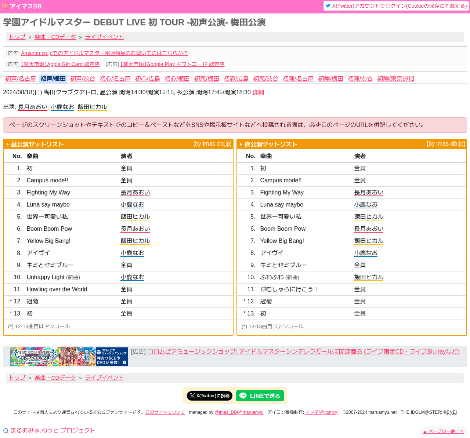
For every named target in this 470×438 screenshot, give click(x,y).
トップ (17, 37)
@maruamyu (251, 412)
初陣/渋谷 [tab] (360, 79)
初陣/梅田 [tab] (330, 79)
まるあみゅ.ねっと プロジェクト (53, 431)
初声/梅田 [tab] (52, 79)
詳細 (258, 92)
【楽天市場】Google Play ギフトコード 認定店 (172, 64)
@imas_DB (225, 412)
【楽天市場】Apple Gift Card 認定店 (60, 64)
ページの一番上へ (443, 431)
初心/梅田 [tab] (176, 79)
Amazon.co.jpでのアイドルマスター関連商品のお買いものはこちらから (104, 53)
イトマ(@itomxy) (322, 412)
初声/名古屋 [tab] (20, 79)
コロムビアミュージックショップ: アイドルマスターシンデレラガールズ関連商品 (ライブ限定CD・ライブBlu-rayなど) (304, 351)
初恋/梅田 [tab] (206, 79)
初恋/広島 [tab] (236, 79)
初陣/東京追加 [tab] (395, 79)
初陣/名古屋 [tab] (298, 79)
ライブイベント (104, 37)
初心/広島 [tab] (147, 79)
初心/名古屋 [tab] (115, 79)
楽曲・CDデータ (55, 37)
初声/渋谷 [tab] (82, 79)
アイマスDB (25, 6)
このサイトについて (165, 412)
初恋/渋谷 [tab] (265, 79)
